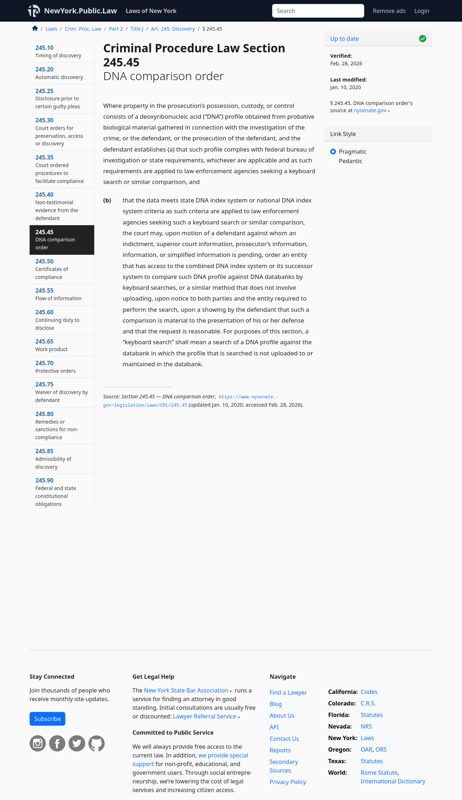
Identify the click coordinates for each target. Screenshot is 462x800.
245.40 (56, 206)
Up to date (344, 39)
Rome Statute (379, 773)
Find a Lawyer (288, 692)
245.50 (51, 268)
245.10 (58, 51)
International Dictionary (393, 781)
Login (422, 11)
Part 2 (116, 28)
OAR (366, 749)
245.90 (55, 491)
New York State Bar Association (186, 690)
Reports (280, 750)
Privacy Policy (288, 782)
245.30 (59, 131)
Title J (137, 28)
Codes (369, 692)
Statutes (372, 715)
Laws (51, 28)
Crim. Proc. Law (83, 28)
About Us (282, 716)
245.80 (56, 425)
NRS (366, 726)
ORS (381, 749)
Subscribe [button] (47, 719)
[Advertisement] (378, 290)
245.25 (57, 98)
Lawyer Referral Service (204, 716)
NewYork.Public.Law (80, 11)
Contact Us (284, 739)
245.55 (58, 294)
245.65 (51, 345)
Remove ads (389, 11)
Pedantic (350, 161)
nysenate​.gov (370, 110)
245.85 (53, 458)
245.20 (59, 72)
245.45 (55, 239)
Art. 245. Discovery (173, 28)
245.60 (57, 319)
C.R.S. (368, 703)
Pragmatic (352, 152)
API (274, 727)
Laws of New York (151, 11)
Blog (276, 704)
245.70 (55, 366)
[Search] (318, 11)
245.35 (59, 168)
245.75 (61, 391)
